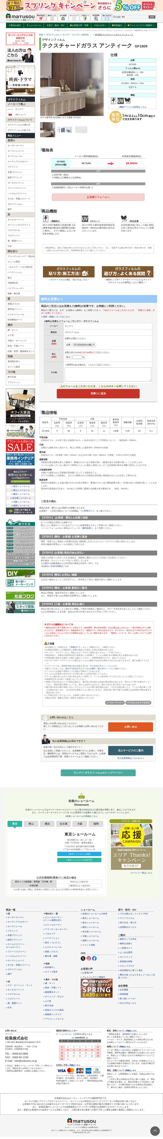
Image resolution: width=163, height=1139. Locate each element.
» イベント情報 (88, 947)
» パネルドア (49, 936)
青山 (31, 826)
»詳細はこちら (124, 1049)
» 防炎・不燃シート (52, 990)
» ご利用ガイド (125, 950)
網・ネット (13, 330)
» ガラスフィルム (14, 972)
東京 (14, 826)
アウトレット (14, 382)
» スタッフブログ (126, 968)
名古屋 (63, 826)
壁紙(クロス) (13, 304)
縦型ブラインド (15, 177)
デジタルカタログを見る (138, 705)
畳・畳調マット (15, 241)
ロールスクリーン (16, 183)
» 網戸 (9, 976)
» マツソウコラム (126, 920)
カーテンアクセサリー (18, 161)
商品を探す (15, 25)
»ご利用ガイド (87, 513)
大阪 (79, 826)
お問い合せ (131, 729)
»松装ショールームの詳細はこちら (81, 819)
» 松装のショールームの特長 (94, 916)
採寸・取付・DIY (55, 25)
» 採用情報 (123, 996)
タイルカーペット (16, 219)
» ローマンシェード (15, 963)
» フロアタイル (13, 997)
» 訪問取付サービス (127, 930)
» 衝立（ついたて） (52, 945)
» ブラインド (12, 933)
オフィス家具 (14, 367)
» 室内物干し (49, 970)
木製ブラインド (15, 172)
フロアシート (14, 235)
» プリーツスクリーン (16, 954)
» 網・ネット (49, 986)
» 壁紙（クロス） (51, 954)
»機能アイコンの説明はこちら (133, 107)
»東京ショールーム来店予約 (79, 862)
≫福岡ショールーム (20, 505)
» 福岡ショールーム (90, 943)
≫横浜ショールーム (20, 494)
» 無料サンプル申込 (127, 941)
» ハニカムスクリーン (16, 958)
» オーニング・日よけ (53, 999)
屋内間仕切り (14, 361)
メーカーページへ (115, 705)
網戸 (10, 209)
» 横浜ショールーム (90, 930)
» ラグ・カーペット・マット (19, 988)
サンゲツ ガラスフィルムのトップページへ (98, 775)
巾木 (10, 246)
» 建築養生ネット (51, 994)
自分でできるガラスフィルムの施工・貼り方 (84, 671)
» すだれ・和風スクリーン (18, 967)
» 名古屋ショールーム (91, 934)
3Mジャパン (16, 114)
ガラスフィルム (16, 99)
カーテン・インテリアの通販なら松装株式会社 (81, 1130)
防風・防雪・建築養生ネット (21, 351)
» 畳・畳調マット (14, 1005)
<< (73, 1040)
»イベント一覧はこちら (141, 875)
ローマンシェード (16, 151)
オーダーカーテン (16, 145)
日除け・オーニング (17, 340)
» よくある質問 (125, 955)
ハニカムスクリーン (17, 193)
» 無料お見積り (125, 946)
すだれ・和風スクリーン (19, 198)
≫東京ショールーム (20, 486)
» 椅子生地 (48, 1008)
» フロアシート (13, 1001)
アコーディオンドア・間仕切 (21, 256)
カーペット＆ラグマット (19, 225)
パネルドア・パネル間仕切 (20, 267)
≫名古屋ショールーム (20, 498)
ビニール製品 (14, 261)
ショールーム (34, 25)
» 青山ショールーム (90, 925)
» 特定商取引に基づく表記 (130, 973)
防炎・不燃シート (16, 346)
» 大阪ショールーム (90, 938)
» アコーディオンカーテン (55, 932)
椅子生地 (12, 377)
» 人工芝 (47, 1003)
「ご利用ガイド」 (74, 649)
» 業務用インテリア (52, 1017)
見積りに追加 (98, 395)
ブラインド (13, 167)
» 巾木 (9, 1010)
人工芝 (11, 335)
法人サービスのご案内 (130, 752)
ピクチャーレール (16, 314)
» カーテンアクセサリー (17, 924)
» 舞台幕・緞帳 (50, 958)
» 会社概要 (123, 992)
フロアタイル (14, 230)
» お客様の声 (87, 975)
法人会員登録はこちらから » (130, 760)
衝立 (10, 277)
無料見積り (87, 530)
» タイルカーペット (15, 992)
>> (87, 1040)
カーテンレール (15, 156)
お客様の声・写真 (79, 25)
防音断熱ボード (15, 319)
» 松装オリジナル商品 (53, 1012)
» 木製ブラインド (14, 938)
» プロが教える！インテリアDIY (133, 916)
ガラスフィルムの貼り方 (19, 130)
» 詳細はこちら (74, 1068)
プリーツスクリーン (17, 188)
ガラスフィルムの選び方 (19, 125)
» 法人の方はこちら (127, 1005)
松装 (41, 35)
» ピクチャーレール (52, 950)
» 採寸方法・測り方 (127, 925)
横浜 (47, 826)
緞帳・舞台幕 (14, 293)
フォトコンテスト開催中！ (141, 25)
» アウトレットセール (53, 1021)
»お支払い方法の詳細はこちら (55, 568)
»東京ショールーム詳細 (79, 856)
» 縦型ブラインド (14, 942)
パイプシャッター (16, 288)
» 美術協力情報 (125, 964)
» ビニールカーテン (52, 927)
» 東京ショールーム (90, 920)
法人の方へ (100, 25)
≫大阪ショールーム (20, 502)
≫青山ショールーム (20, 490)
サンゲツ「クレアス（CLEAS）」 (77, 35)
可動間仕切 (13, 283)
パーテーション (15, 272)
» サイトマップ (125, 959)
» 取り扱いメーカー (127, 1001)
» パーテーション (51, 940)
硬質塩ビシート (15, 309)
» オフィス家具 (50, 974)
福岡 (96, 826)
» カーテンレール (14, 929)
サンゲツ (15, 109)
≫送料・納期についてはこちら (55, 317)
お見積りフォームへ (98, 197)
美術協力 (117, 25)
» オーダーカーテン (15, 920)
